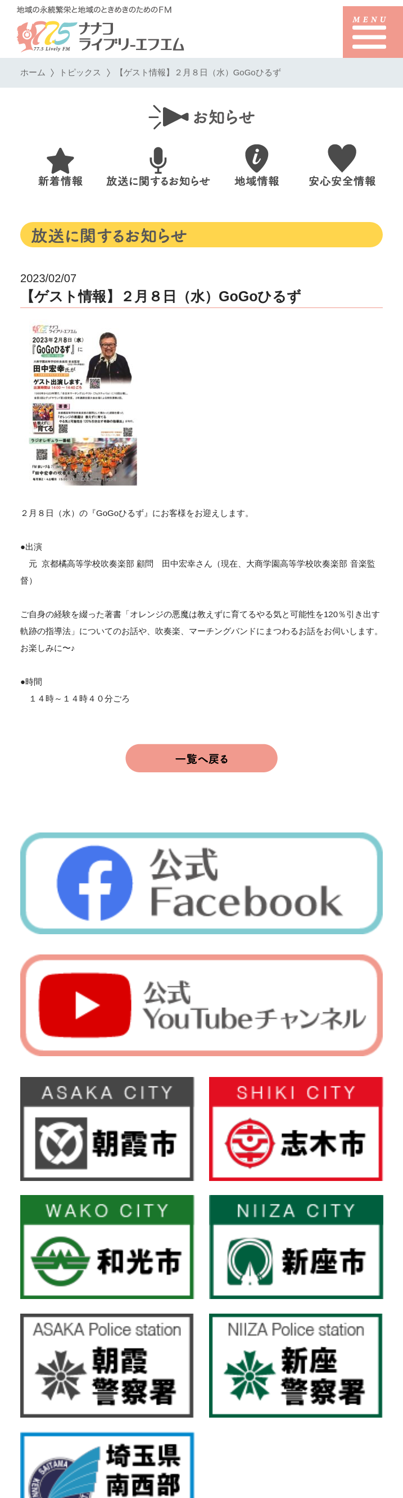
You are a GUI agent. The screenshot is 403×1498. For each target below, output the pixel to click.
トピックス (80, 72)
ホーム (33, 72)
